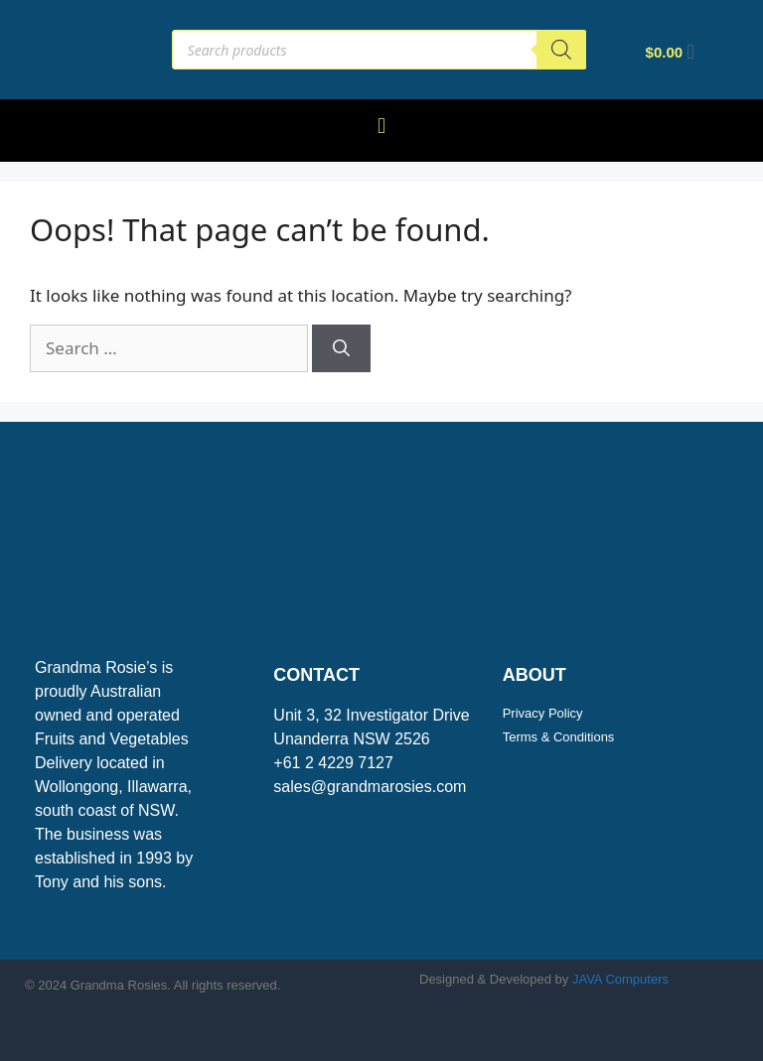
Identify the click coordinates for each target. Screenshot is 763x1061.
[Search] (561, 49)
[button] (381, 125)
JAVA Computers (620, 979)
